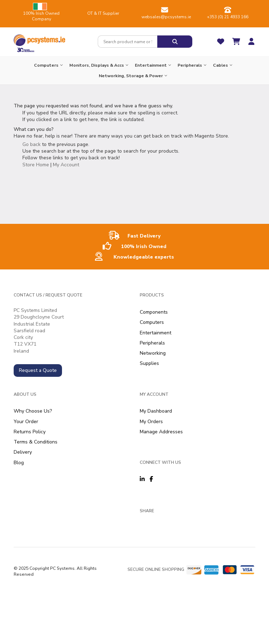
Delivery (23, 452)
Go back (31, 144)
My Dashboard (156, 411)
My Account (66, 164)
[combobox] (127, 41)
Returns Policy (30, 431)
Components (154, 312)
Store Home (35, 164)
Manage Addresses (161, 431)
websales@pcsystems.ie (166, 17)
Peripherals (152, 343)
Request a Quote (38, 370)
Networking (153, 353)
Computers (152, 322)
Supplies (149, 363)
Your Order (26, 421)
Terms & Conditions (35, 442)
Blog (19, 462)
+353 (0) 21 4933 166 (227, 17)
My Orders (151, 421)
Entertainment (155, 332)
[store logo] (39, 38)
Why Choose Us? (33, 411)
